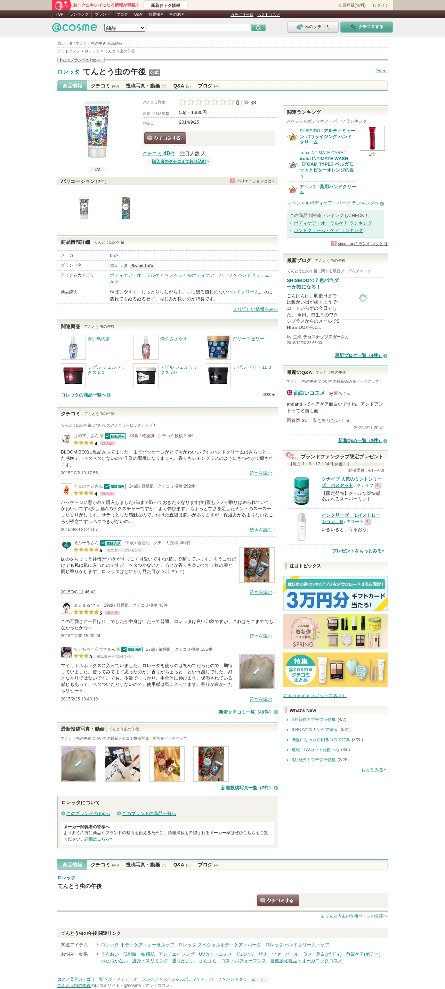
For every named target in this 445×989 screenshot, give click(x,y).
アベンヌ (308, 186)
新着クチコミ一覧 (246, 712)
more (266, 394)
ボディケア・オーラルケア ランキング (333, 223)
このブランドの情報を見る (81, 60)
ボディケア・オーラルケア (137, 275)
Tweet (381, 70)
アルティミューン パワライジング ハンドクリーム (327, 136)
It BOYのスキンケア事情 (315, 729)
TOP (59, 14)
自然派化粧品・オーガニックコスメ (306, 960)
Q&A (138, 14)
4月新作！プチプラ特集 (314, 719)
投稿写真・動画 (146, 86)
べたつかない (114, 960)
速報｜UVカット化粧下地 (315, 749)
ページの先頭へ (356, 916)
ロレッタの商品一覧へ (83, 395)
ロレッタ (68, 72)
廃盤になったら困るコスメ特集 (321, 739)
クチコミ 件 (159, 153)
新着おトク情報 (165, 5)
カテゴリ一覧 (241, 15)
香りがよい (183, 960)
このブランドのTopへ (88, 813)
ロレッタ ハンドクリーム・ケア (297, 944)
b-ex (114, 255)
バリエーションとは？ (256, 181)
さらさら (208, 960)
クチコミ (105, 86)
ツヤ (276, 954)
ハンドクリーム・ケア (247, 979)
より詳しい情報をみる (255, 309)
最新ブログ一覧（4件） (358, 355)
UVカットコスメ (215, 954)
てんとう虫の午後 (114, 71)
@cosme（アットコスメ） (149, 985)
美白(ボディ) (329, 954)
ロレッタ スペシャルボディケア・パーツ (219, 944)
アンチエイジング (177, 954)
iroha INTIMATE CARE (321, 152)
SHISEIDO (310, 130)
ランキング (79, 14)
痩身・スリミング (150, 960)
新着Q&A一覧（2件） (360, 440)
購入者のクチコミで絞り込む (179, 161)
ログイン (381, 5)
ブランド (102, 14)
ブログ (122, 14)
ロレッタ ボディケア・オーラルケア (138, 944)
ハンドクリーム (243, 291)
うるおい (110, 954)
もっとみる (372, 769)
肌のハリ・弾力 (252, 954)
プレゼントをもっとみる (357, 551)
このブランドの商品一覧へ (149, 813)
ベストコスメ (268, 15)
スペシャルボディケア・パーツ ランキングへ (333, 203)
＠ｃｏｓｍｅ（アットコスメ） (315, 695)
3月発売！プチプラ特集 (314, 759)
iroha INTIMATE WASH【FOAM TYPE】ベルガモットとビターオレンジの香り (327, 167)
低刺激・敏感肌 (139, 954)
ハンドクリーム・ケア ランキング (328, 230)
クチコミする (165, 138)
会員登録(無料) (352, 5)
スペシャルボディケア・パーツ (201, 275)
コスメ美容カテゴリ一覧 (80, 979)
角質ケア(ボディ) (363, 954)
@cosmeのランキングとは (363, 243)
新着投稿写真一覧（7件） (247, 787)
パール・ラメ (298, 954)
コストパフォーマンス (243, 960)
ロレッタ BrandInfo (144, 265)
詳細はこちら (97, 839)
